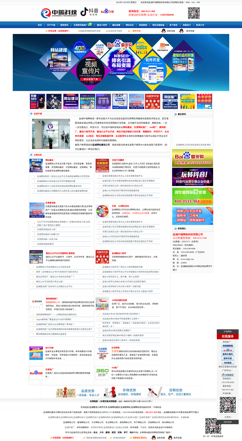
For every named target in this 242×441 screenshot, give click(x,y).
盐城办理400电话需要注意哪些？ (117, 330)
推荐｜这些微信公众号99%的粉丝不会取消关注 (57, 272)
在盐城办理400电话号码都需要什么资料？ (121, 319)
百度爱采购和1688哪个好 (48, 234)
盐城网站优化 (67, 417)
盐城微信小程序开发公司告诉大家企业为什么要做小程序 (127, 291)
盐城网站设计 (79, 417)
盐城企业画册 (122, 427)
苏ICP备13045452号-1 (142, 401)
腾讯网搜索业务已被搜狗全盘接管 (51, 334)
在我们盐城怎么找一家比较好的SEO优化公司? (122, 186)
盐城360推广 (133, 417)
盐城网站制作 (105, 417)
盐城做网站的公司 (119, 417)
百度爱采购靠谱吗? (45, 244)
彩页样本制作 (97, 427)
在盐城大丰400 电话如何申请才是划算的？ (121, 314)
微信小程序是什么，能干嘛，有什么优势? (120, 276)
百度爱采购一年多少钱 (47, 239)
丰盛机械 (185, 417)
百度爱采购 (50, 203)
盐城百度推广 (145, 417)
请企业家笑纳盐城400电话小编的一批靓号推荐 (123, 335)
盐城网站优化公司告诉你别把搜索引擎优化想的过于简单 (127, 195)
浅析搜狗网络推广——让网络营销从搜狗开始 (56, 314)
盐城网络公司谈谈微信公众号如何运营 (53, 267)
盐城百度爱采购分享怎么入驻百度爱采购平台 (122, 176)
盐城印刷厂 (70, 427)
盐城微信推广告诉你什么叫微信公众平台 (54, 286)
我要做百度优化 (140, 438)
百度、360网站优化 (120, 206)
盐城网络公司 (106, 412)
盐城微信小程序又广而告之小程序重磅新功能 (122, 267)
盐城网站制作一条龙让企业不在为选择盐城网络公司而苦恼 (63, 176)
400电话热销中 (119, 438)
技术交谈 (190, 31)
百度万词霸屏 (118, 160)
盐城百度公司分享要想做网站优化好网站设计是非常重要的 (128, 181)
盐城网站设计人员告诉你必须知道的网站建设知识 (59, 186)
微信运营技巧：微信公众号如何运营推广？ (55, 276)
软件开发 (137, 31)
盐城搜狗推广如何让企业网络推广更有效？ (55, 324)
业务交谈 (171, 31)
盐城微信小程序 (119, 253)
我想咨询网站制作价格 (90, 31)
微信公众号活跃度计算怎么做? (49, 281)
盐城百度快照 (158, 417)
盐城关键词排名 (172, 417)
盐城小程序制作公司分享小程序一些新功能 (121, 286)
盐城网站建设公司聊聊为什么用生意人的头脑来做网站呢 (62, 191)
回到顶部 (228, 422)
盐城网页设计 (92, 417)
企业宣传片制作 (115, 31)
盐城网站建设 (54, 417)
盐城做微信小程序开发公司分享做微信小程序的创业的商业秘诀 (130, 272)
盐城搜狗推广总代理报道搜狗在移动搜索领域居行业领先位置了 (64, 329)
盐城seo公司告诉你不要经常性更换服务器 (120, 190)
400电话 (115, 300)
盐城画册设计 (110, 427)
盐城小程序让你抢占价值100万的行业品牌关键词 (124, 281)
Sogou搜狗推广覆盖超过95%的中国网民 (53, 319)
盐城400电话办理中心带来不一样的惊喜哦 (121, 340)
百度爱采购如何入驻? (46, 229)
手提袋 (143, 427)
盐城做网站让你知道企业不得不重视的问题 (56, 181)
